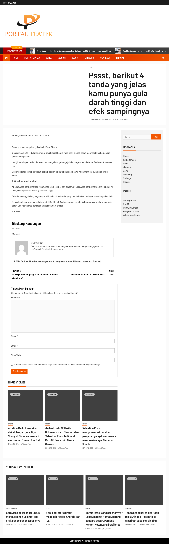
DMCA (126, 204)
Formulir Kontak (130, 208)
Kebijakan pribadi (131, 211)
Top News (128, 508)
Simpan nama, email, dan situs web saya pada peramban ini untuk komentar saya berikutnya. (57, 364)
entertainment (12, 508)
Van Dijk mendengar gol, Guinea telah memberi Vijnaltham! (37, 274)
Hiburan (120, 58)
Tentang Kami (129, 200)
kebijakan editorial (131, 215)
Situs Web (16, 355)
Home (15, 58)
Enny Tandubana (67, 524)
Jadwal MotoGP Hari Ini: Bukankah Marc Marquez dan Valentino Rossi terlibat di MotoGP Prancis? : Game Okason (62, 436)
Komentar (15, 297)
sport (91, 67)
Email (14, 346)
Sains (75, 58)
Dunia (48, 58)
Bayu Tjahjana (105, 528)
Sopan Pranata (26, 524)
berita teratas (32, 58)
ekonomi (61, 58)
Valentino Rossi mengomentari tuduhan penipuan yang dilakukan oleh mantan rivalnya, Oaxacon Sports (99, 436)
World (88, 508)
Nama (14, 336)
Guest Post (95, 119)
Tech (47, 508)
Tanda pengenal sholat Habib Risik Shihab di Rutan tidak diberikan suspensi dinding (142, 516)
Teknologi (89, 58)
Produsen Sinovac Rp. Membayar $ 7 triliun (88, 272)
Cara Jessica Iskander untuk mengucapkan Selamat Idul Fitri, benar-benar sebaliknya (70, 51)
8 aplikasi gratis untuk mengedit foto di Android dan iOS (63, 516)
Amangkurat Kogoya (147, 524)
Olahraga (105, 58)
